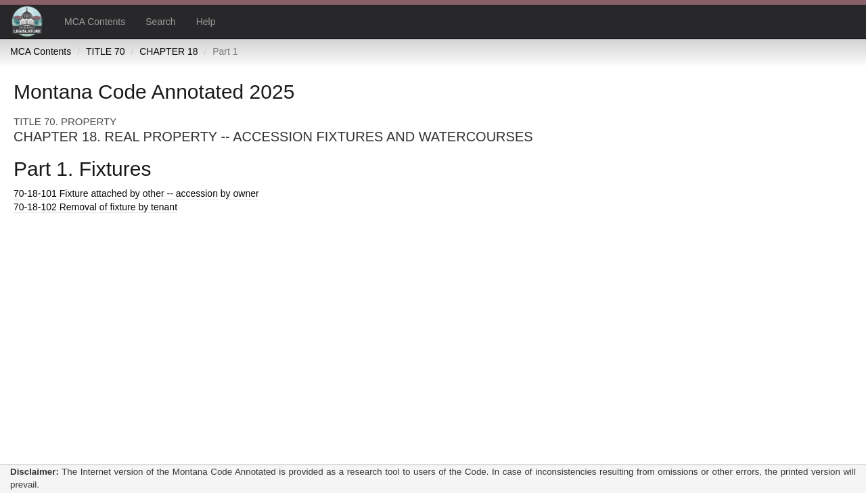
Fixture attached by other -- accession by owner (136, 193)
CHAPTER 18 (168, 51)
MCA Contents (94, 21)
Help (206, 21)
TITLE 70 (105, 51)
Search (160, 21)
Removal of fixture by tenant (95, 207)
